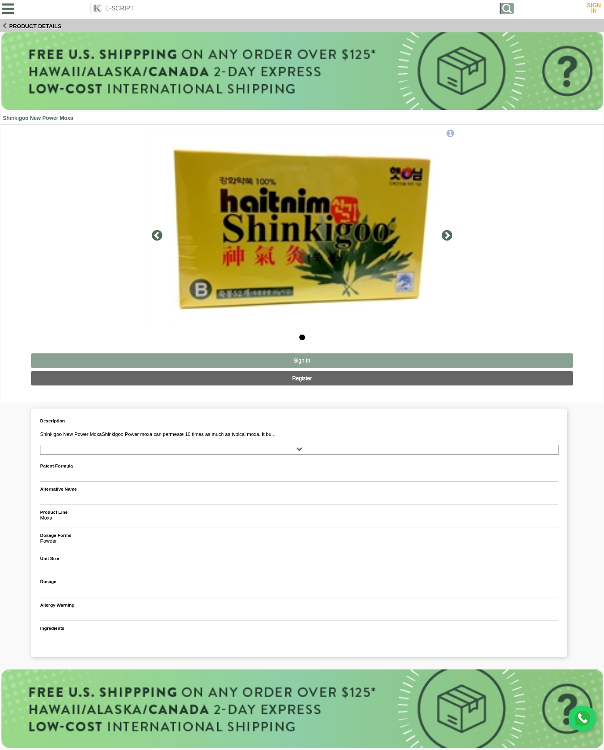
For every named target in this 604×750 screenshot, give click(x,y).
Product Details (35, 26)
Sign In (302, 360)
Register (302, 378)
